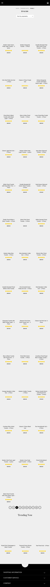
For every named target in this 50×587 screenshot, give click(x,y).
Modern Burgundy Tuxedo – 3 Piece (25, 45)
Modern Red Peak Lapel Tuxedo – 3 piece (8, 461)
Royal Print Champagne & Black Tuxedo (8, 546)
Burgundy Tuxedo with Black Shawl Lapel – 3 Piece (9, 322)
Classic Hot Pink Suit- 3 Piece (41, 321)
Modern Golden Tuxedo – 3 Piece (25, 392)
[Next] (39, 507)
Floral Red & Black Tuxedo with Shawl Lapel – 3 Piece (9, 117)
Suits (17, 8)
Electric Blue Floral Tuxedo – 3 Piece (41, 254)
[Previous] (10, 507)
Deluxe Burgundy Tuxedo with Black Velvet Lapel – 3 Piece (41, 81)
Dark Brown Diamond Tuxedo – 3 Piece (41, 185)
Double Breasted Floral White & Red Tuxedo (8, 287)
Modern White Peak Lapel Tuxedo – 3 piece (25, 151)
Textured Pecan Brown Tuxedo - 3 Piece (25, 546)
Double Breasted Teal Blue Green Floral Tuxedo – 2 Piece (41, 46)
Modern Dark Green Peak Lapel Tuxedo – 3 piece (8, 46)
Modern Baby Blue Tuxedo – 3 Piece (9, 254)
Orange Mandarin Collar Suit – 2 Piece (8, 392)
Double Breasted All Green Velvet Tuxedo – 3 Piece (25, 186)
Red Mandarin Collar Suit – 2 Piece (41, 287)
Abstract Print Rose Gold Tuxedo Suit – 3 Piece (25, 322)
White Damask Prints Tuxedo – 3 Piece (41, 220)
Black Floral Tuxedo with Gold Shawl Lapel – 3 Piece (8, 495)
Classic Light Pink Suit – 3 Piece (8, 151)
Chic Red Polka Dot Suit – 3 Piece (8, 80)
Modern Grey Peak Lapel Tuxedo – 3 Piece (25, 461)
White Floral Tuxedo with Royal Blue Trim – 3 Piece (8, 186)
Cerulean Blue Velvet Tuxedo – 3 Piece (8, 427)
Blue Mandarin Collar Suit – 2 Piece (25, 254)
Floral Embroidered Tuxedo (41, 461)
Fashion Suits (25, 8)
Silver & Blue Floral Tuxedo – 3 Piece (25, 116)
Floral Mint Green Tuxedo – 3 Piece (25, 356)
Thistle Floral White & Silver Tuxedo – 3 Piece (8, 220)
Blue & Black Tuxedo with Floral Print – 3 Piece (8, 357)
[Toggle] (44, 573)
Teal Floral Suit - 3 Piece (42, 545)
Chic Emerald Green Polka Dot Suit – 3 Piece (25, 287)
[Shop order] (25, 16)
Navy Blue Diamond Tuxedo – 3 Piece (41, 151)
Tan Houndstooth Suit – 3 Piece (41, 427)
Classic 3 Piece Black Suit (25, 427)
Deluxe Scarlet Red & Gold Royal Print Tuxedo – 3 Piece (41, 393)
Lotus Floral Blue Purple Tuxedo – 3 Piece (41, 116)
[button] (2, 3)
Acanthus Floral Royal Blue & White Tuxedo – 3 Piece (41, 357)
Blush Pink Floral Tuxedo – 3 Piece (25, 220)
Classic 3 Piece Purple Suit (25, 80)
